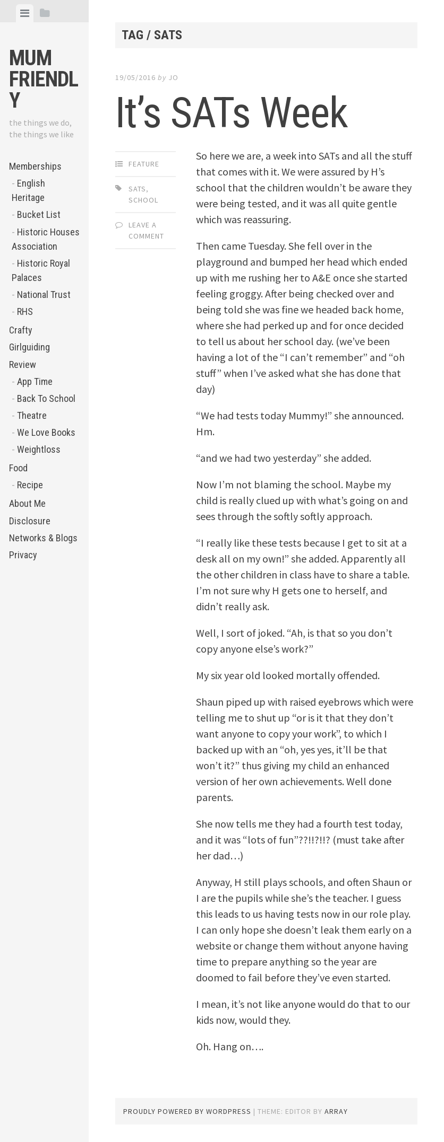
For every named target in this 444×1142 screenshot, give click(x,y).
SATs (137, 189)
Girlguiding (29, 347)
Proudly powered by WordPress (187, 1111)
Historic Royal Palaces (41, 270)
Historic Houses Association (46, 239)
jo (173, 77)
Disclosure (29, 520)
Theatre (32, 415)
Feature (144, 164)
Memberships (35, 166)
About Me (27, 503)
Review (22, 364)
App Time (35, 381)
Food (18, 467)
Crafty (20, 330)
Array (336, 1111)
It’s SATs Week (231, 113)
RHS (25, 311)
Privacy (23, 554)
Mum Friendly (43, 79)
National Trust (44, 294)
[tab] (24, 13)
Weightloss (39, 449)
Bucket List (39, 214)
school (143, 200)
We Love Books (46, 432)
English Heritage (28, 190)
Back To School (46, 398)
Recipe (30, 484)
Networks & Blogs (43, 537)
